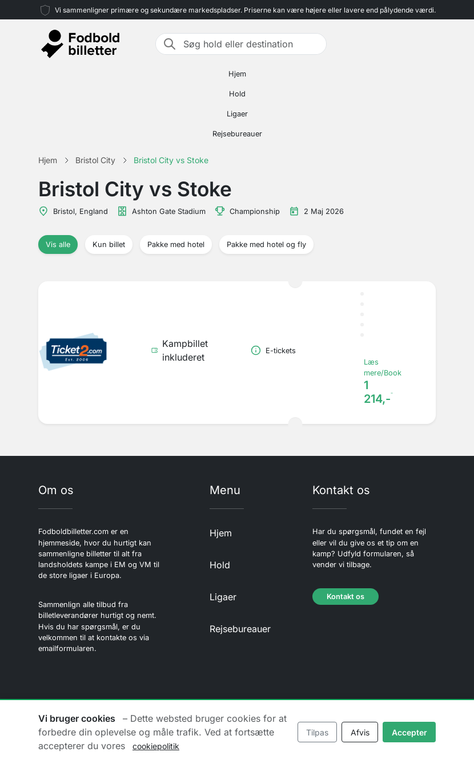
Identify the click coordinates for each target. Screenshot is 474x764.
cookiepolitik (155, 746)
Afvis (360, 732)
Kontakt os (345, 596)
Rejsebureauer (237, 134)
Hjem (237, 74)
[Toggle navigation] (429, 44)
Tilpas (317, 732)
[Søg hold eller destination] (251, 44)
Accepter (409, 732)
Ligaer (237, 114)
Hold (237, 94)
